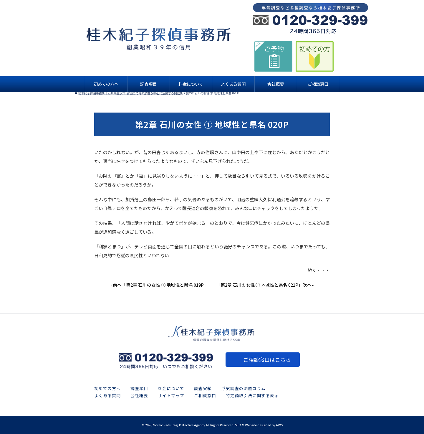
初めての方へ (107, 388)
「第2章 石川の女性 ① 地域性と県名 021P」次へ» (265, 285)
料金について (171, 388)
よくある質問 (107, 395)
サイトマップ (171, 395)
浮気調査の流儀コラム (243, 388)
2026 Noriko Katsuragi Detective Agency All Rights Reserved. (189, 425)
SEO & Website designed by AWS (259, 425)
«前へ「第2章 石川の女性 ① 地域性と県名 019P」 (159, 285)
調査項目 (139, 388)
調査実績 (203, 388)
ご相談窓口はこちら (267, 359)
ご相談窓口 (205, 395)
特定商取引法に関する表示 (252, 395)
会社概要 (139, 395)
